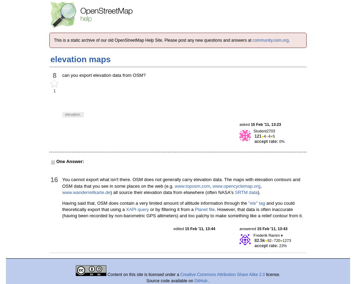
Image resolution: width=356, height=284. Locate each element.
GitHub (201, 280)
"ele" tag (256, 203)
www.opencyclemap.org (236, 186)
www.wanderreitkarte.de (86, 192)
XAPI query (137, 209)
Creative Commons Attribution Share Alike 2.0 (222, 274)
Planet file (205, 209)
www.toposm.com (192, 186)
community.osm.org (271, 40)
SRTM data (246, 192)
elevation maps (80, 59)
